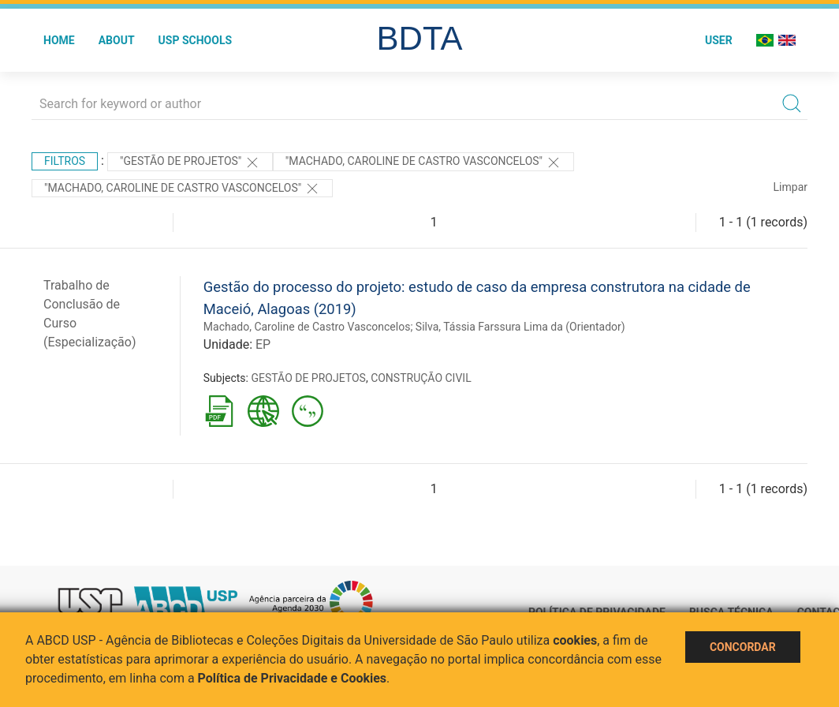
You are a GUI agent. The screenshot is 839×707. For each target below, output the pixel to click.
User (719, 40)
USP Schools (195, 40)
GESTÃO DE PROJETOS (308, 378)
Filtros (64, 161)
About (117, 40)
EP (262, 344)
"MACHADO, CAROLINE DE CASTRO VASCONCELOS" (423, 162)
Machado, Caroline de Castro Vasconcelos (307, 326)
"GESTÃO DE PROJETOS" (190, 162)
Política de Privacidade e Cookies (292, 678)
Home (59, 40)
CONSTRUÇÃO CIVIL (421, 378)
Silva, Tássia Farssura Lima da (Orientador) (520, 326)
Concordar (743, 647)
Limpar (790, 187)
